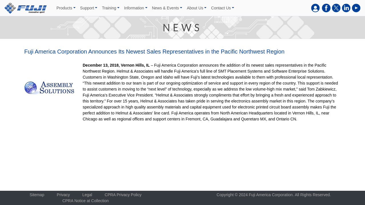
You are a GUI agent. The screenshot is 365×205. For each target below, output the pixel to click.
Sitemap (37, 194)
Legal (87, 194)
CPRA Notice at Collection (85, 200)
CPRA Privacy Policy (123, 194)
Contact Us (221, 8)
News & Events (165, 8)
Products (64, 8)
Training (109, 8)
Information (134, 8)
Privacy (63, 194)
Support (87, 8)
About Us (195, 8)
